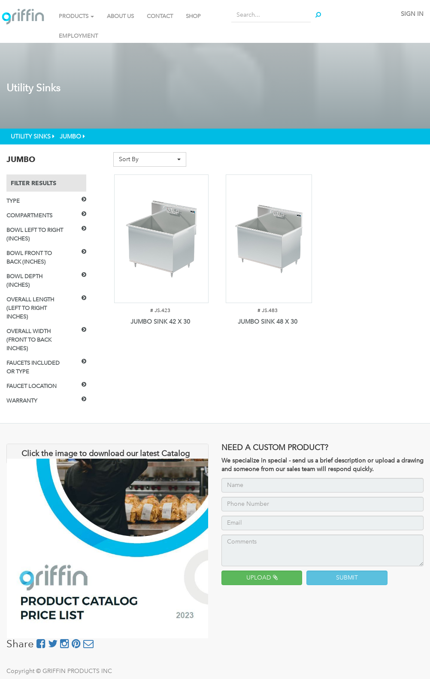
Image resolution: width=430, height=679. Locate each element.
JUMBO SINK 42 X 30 (160, 321)
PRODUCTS (76, 16)
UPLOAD (262, 577)
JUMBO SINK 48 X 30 (267, 321)
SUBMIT (347, 577)
